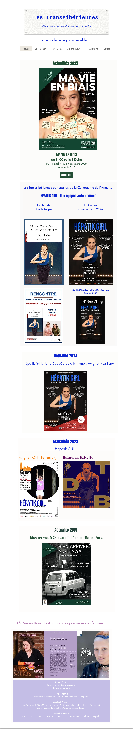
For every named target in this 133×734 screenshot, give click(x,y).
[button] (66, 175)
